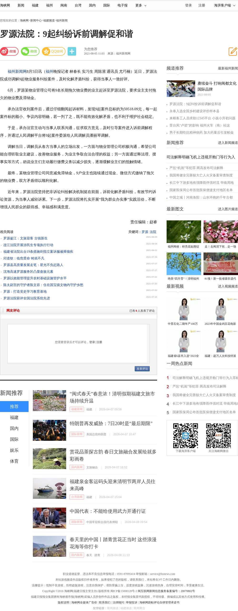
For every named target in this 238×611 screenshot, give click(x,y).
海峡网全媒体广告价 (84, 602)
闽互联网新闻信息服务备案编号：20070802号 (166, 591)
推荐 (14, 406)
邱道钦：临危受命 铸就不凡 (23, 258)
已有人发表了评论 (142, 310)
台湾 (78, 5)
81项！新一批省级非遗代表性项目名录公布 (220, 279)
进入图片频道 (228, 209)
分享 (72, 51)
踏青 (97, 555)
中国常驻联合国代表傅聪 (102, 522)
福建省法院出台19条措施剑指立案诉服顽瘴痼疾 (38, 251)
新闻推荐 (11, 393)
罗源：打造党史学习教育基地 (25, 291)
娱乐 (14, 450)
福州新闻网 (17, 71)
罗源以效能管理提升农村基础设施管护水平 (35, 278)
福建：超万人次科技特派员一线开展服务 (220, 356)
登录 (92, 342)
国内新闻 (77, 467)
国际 (106, 5)
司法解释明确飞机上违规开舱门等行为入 (201, 157)
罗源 (145, 232)
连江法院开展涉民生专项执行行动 (28, 245)
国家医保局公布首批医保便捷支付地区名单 (201, 190)
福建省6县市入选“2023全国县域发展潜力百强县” (183, 356)
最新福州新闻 (228, 68)
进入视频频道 (228, 286)
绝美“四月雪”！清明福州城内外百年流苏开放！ (183, 279)
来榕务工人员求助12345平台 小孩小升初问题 (202, 118)
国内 (92, 5)
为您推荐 (90, 49)
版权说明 (63, 602)
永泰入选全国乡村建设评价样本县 (194, 111)
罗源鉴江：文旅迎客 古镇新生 (25, 238)
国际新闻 (77, 434)
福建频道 (49, 20)
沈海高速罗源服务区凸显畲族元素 (28, 271)
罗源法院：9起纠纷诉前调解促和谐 (195, 104)
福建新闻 (77, 409)
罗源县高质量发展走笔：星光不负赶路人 (33, 265)
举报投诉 (131, 602)
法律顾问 (118, 602)
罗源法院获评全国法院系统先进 (26, 298)
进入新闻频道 (228, 143)
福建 (35, 5)
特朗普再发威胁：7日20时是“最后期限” (111, 423)
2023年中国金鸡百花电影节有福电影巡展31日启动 (220, 324)
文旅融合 (92, 467)
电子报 (123, 5)
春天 (89, 555)
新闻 (21, 5)
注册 (201, 5)
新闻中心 (36, 20)
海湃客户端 (224, 5)
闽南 (63, 5)
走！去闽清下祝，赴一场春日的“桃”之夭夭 (220, 247)
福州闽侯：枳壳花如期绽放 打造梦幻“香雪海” (183, 247)
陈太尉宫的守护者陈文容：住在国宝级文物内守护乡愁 (43, 285)
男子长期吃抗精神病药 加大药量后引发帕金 (201, 132)
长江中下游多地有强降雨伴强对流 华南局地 (201, 182)
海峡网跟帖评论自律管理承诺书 (159, 602)
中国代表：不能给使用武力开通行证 (108, 511)
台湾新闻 (77, 497)
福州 (49, 5)
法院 (153, 232)
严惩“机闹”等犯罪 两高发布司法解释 (196, 168)
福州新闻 (62, 20)
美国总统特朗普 (96, 434)
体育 (14, 461)
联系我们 (104, 602)
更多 (140, 5)
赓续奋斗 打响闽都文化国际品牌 (217, 86)
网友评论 (13, 310)
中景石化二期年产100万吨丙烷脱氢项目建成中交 (183, 324)
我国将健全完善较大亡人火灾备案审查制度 (201, 175)
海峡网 (5, 5)
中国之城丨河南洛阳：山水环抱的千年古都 (201, 197)
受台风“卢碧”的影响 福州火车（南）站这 (199, 125)
